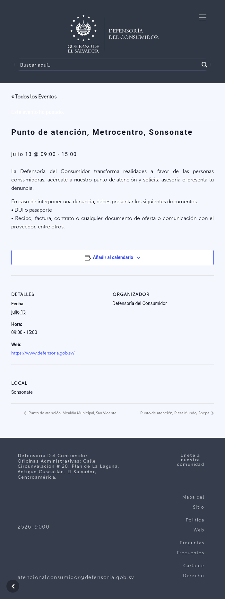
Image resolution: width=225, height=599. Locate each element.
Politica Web (195, 525)
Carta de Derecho (193, 571)
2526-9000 (33, 527)
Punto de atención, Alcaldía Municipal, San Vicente (72, 413)
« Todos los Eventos (33, 97)
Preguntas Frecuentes (190, 548)
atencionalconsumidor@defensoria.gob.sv (76, 577)
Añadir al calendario (113, 257)
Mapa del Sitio (193, 502)
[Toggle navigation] (202, 17)
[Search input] (108, 64)
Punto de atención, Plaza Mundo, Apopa (175, 413)
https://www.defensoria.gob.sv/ (42, 353)
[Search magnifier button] (204, 64)
